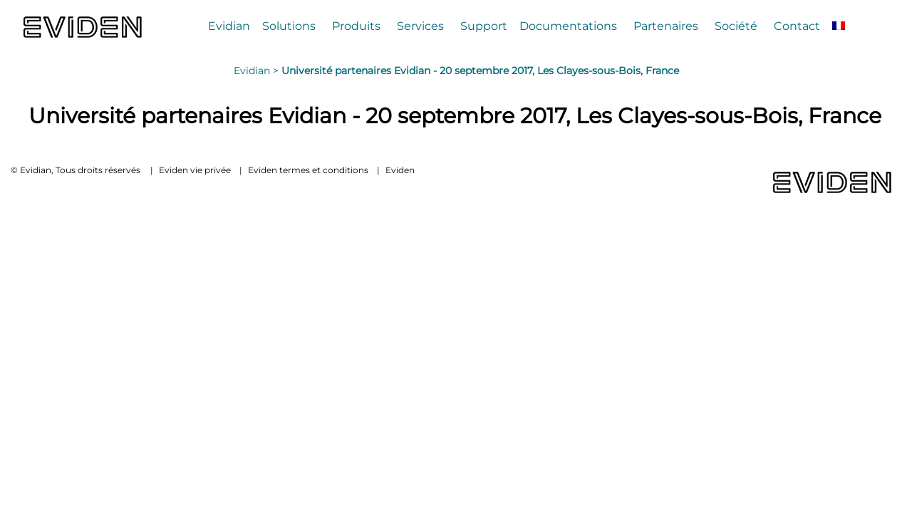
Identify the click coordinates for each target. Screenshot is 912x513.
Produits (356, 26)
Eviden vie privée (195, 170)
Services (420, 26)
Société (736, 26)
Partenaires (665, 26)
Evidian (229, 26)
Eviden (400, 170)
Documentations (568, 26)
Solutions (289, 26)
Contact (797, 26)
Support (483, 26)
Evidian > (257, 70)
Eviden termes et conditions (308, 170)
